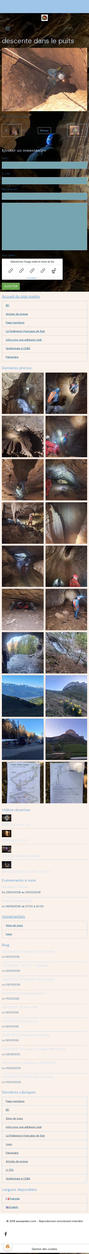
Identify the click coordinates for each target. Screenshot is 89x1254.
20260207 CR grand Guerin (23, 993)
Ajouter (10, 286)
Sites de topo (14, 925)
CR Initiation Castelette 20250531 (28, 1063)
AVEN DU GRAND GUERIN (21, 856)
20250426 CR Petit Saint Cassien (28, 1077)
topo (9, 934)
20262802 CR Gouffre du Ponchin (28, 979)
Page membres (15, 322)
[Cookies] (7, 1246)
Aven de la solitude (16, 901)
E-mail (6, 173)
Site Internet (9, 189)
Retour (44, 130)
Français (13, 1198)
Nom (5, 158)
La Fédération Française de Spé (25, 331)
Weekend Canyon (15, 887)
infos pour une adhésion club (24, 339)
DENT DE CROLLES (16, 825)
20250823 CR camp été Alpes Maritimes (33, 1049)
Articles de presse (17, 314)
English (12, 1207)
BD (7, 305)
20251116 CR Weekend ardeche (25, 1035)
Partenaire (12, 357)
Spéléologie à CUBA (18, 348)
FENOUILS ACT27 (15, 840)
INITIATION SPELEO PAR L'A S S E (26, 872)
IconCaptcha (31, 278)
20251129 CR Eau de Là (19, 1021)
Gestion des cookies (44, 1249)
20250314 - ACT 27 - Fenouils (25, 965)
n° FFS (10, 1170)
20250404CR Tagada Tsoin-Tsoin (28, 951)
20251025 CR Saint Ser (19, 1007)
